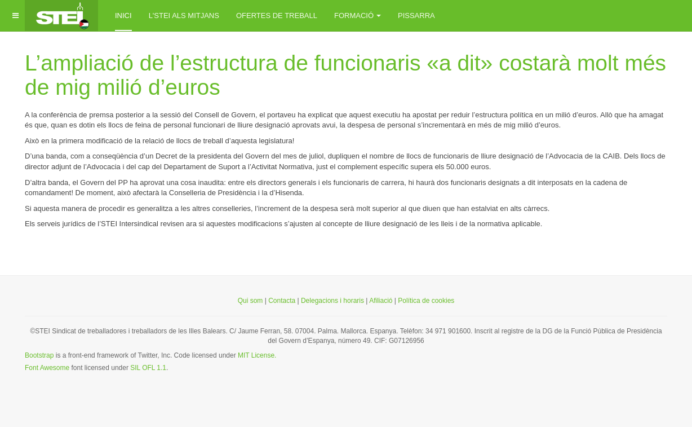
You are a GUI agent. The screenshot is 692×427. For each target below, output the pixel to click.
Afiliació (381, 301)
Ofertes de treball (276, 15)
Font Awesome (47, 368)
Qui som (250, 301)
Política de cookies (426, 301)
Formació (357, 15)
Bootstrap (39, 355)
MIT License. (257, 355)
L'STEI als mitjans (184, 15)
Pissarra (416, 15)
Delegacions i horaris (332, 301)
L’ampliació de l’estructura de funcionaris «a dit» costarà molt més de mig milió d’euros (345, 75)
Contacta (281, 301)
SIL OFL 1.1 (148, 368)
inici (123, 15)
